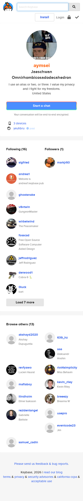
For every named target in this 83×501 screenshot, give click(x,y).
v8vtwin (24, 207)
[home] (8, 5)
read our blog (53, 472)
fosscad (24, 235)
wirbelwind (26, 221)
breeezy (62, 396)
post (30, 128)
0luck (22, 287)
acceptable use (41, 481)
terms (7, 477)
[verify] (77, 17)
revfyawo (25, 367)
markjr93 (63, 162)
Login (60, 17)
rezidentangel (28, 410)
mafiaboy (25, 384)
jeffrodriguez (28, 258)
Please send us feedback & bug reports (41, 463)
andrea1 (24, 174)
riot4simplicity (67, 367)
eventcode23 (66, 425)
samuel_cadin (28, 442)
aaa (59, 349)
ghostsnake (27, 194)
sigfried (24, 162)
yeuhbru (18, 128)
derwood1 (25, 272)
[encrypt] (69, 17)
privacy (19, 477)
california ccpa (67, 477)
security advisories (40, 477)
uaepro (62, 413)
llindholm (25, 396)
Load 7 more (25, 302)
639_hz (62, 337)
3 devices (19, 123)
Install (44, 17)
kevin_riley (64, 382)
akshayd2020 (28, 334)
